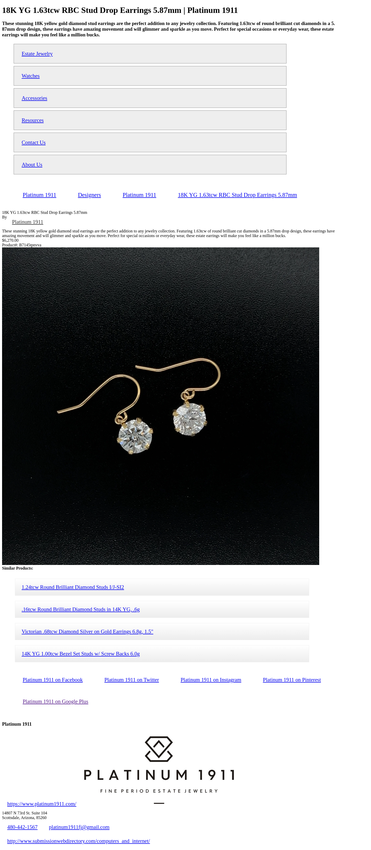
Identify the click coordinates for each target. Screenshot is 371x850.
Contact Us (34, 142)
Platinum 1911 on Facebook (53, 680)
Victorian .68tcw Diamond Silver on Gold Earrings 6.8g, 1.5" (87, 631)
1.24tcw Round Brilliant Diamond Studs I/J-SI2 (73, 587)
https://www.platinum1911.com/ (41, 804)
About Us (32, 164)
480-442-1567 (22, 827)
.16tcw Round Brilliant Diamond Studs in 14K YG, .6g (81, 609)
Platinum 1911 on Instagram (211, 680)
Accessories (34, 98)
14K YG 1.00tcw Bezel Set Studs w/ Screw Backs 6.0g (81, 654)
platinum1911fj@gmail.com (79, 827)
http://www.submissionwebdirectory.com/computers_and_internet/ (78, 841)
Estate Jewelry (37, 53)
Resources (33, 120)
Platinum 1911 (27, 222)
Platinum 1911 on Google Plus (55, 701)
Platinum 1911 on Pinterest (292, 680)
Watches (31, 76)
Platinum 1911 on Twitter (131, 680)
